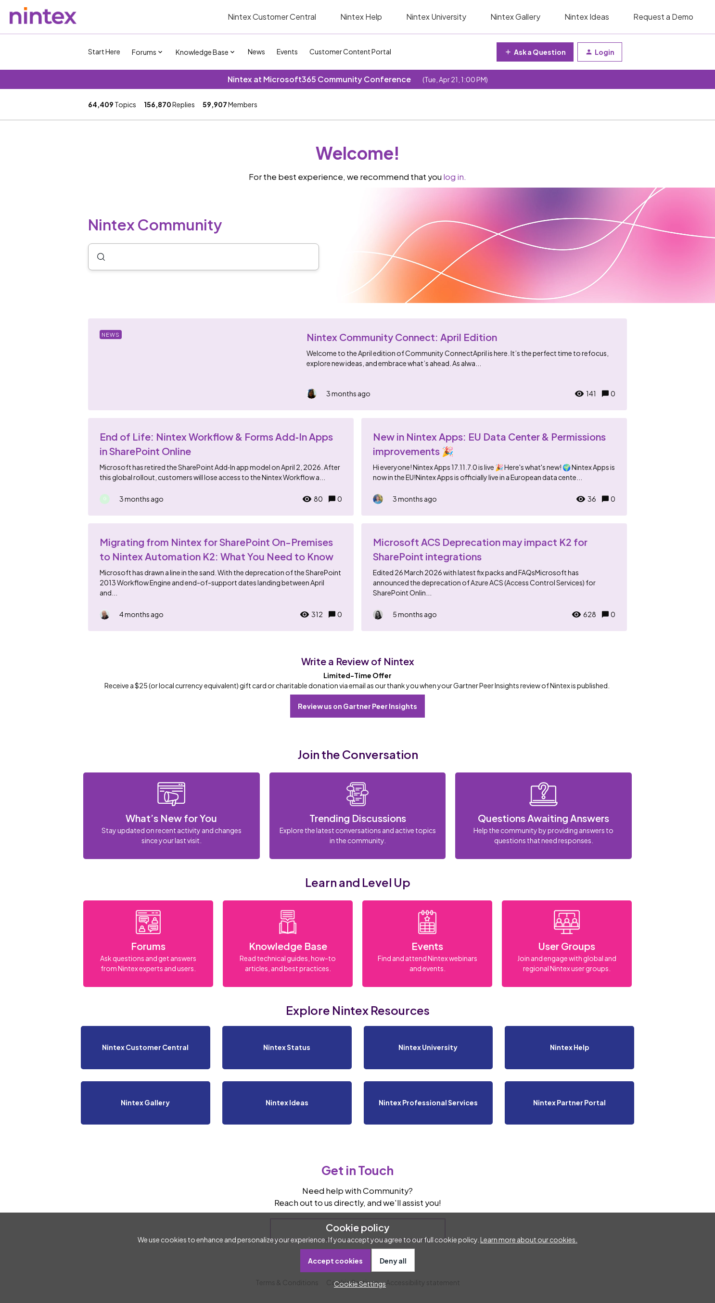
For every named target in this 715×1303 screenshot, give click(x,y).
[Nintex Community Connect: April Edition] (357, 364)
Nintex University (436, 17)
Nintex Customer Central (272, 17)
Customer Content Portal (350, 51)
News (256, 51)
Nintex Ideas (586, 17)
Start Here (104, 51)
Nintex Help (361, 17)
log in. (454, 177)
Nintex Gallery (515, 17)
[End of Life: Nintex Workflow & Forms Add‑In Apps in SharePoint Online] (221, 467)
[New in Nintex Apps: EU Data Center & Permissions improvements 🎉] (494, 467)
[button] (357, 1283)
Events (287, 51)
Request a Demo (663, 17)
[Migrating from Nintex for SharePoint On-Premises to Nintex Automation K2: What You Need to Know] (221, 577)
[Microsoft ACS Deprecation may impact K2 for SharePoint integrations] (494, 577)
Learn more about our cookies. (528, 1239)
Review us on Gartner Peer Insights (357, 706)
